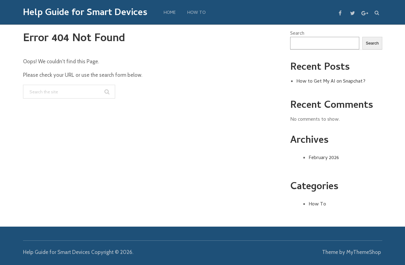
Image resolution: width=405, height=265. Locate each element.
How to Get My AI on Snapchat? (330, 82)
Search (297, 34)
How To (196, 13)
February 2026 (324, 158)
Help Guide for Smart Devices (85, 13)
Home (170, 13)
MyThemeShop (363, 252)
